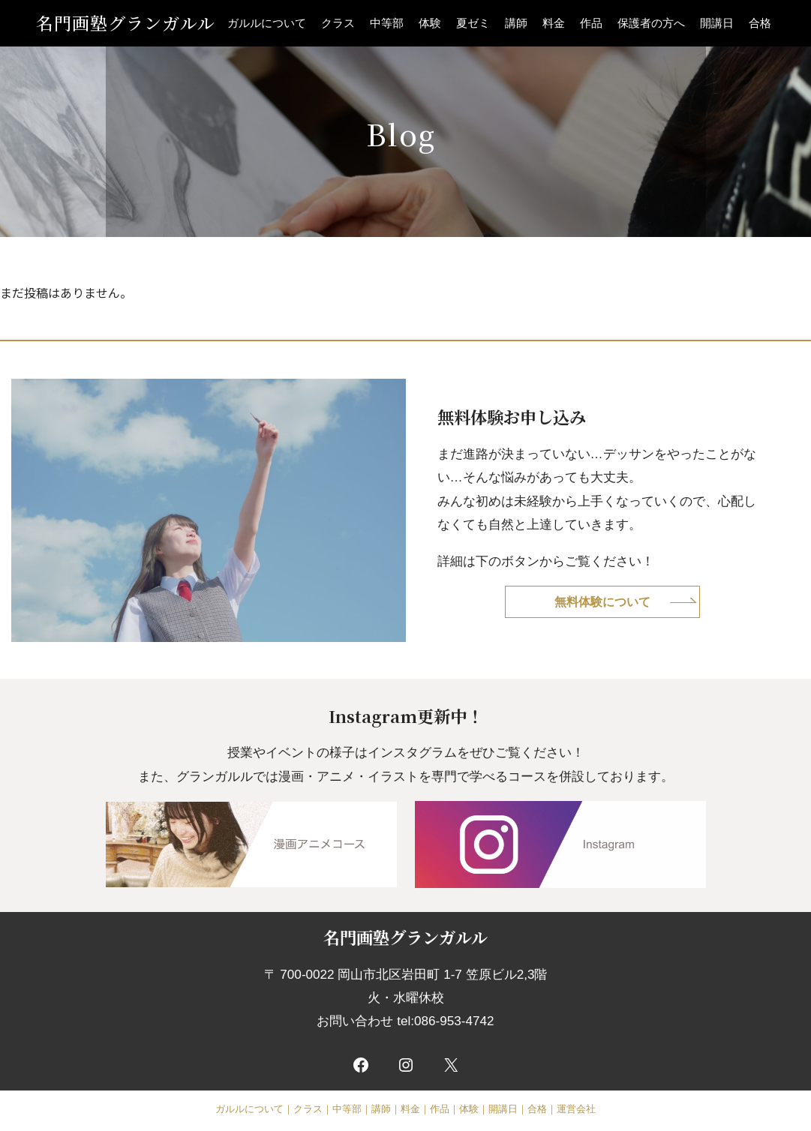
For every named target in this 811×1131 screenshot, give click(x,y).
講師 (516, 22)
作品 (591, 22)
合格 (760, 22)
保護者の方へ (651, 22)
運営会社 (576, 1108)
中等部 (387, 22)
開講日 (717, 22)
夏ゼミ (473, 22)
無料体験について (602, 601)
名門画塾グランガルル (125, 22)
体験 (430, 22)
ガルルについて (266, 22)
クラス (338, 22)
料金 (553, 22)
